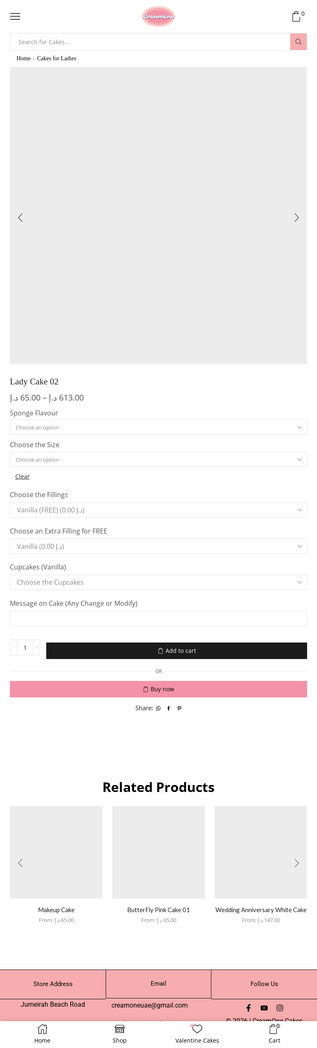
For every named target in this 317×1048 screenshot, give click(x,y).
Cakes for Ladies (57, 58)
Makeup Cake (56, 906)
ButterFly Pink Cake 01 (158, 906)
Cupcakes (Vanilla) (39, 569)
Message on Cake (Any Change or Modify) (74, 604)
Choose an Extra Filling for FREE (59, 532)
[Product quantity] (25, 650)
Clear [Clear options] (23, 478)
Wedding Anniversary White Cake (261, 911)
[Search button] (298, 41)
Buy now (162, 686)
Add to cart (181, 650)
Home (24, 58)
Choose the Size (34, 445)
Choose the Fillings (40, 496)
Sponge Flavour (34, 413)
